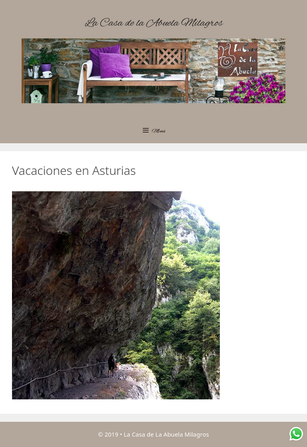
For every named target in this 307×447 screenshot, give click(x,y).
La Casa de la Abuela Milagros (154, 23)
